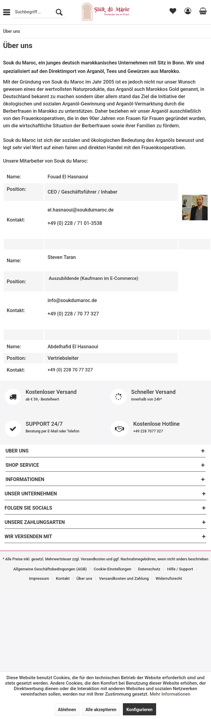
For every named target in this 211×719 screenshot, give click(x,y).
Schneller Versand (158, 397)
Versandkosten (93, 559)
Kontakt (63, 578)
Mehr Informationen (170, 694)
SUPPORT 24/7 (53, 429)
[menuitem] (39, 12)
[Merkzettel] (172, 12)
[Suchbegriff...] (39, 12)
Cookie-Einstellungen (112, 569)
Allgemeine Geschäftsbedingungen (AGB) (50, 569)
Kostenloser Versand (53, 397)
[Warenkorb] (202, 12)
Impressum (39, 578)
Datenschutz (149, 569)
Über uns (84, 578)
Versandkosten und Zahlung (124, 578)
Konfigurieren (140, 709)
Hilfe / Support (180, 569)
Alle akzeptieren (100, 709)
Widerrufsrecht (169, 578)
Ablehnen (67, 709)
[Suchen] (59, 12)
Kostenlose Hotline (158, 429)
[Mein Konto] (187, 12)
